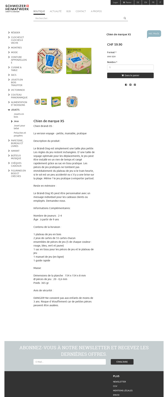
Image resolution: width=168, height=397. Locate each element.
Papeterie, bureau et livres (17, 143)
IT (160, 2)
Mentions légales (123, 390)
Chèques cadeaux (16, 164)
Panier (127, 2)
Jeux (16, 121)
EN (145, 2)
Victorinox (18, 90)
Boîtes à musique (16, 157)
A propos (96, 11)
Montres (16, 47)
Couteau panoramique (19, 96)
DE (138, 2)
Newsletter (119, 381)
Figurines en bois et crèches (18, 173)
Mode (14, 52)
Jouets (15, 109)
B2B (68, 11)
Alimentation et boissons (19, 103)
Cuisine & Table (16, 68)
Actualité (56, 11)
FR (153, 2)
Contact (81, 11)
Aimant (15, 151)
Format (111, 52)
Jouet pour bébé (19, 127)
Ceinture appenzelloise (19, 60)
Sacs (13, 75)
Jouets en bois (19, 115)
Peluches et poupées (20, 134)
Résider (15, 32)
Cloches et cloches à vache (17, 40)
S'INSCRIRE (122, 362)
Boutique (39, 11)
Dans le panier (130, 75)
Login (115, 2)
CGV (115, 386)
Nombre (112, 62)
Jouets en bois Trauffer (17, 82)
